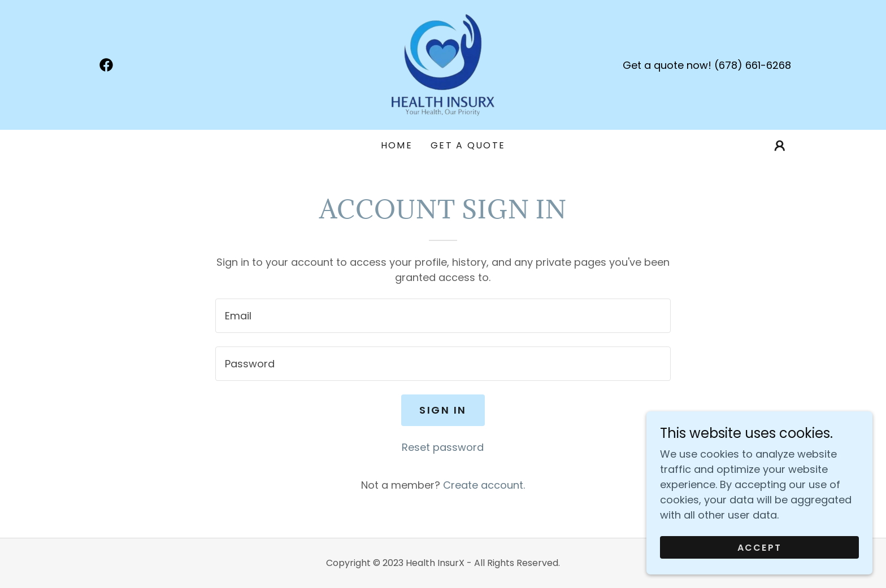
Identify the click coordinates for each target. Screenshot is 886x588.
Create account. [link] (484, 485)
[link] (106, 65)
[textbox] (442, 316)
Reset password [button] (443, 447)
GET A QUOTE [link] (468, 145)
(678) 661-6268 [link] (752, 65)
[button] (779, 145)
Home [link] (396, 145)
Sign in (443, 410)
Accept (759, 547)
